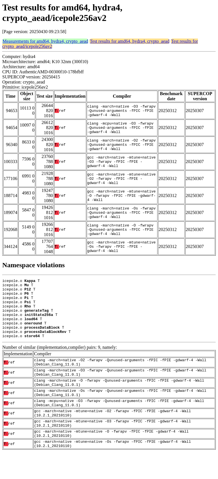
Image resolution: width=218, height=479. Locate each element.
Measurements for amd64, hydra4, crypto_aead (45, 41)
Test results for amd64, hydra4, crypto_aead (129, 41)
